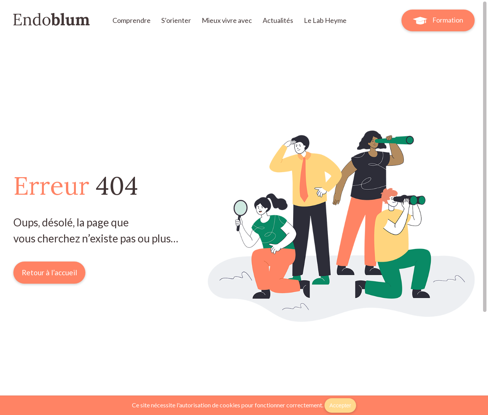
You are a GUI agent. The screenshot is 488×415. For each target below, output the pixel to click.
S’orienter (176, 20)
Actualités (278, 20)
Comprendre (132, 20)
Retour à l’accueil (49, 272)
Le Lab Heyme (325, 20)
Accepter (340, 405)
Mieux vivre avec (227, 20)
